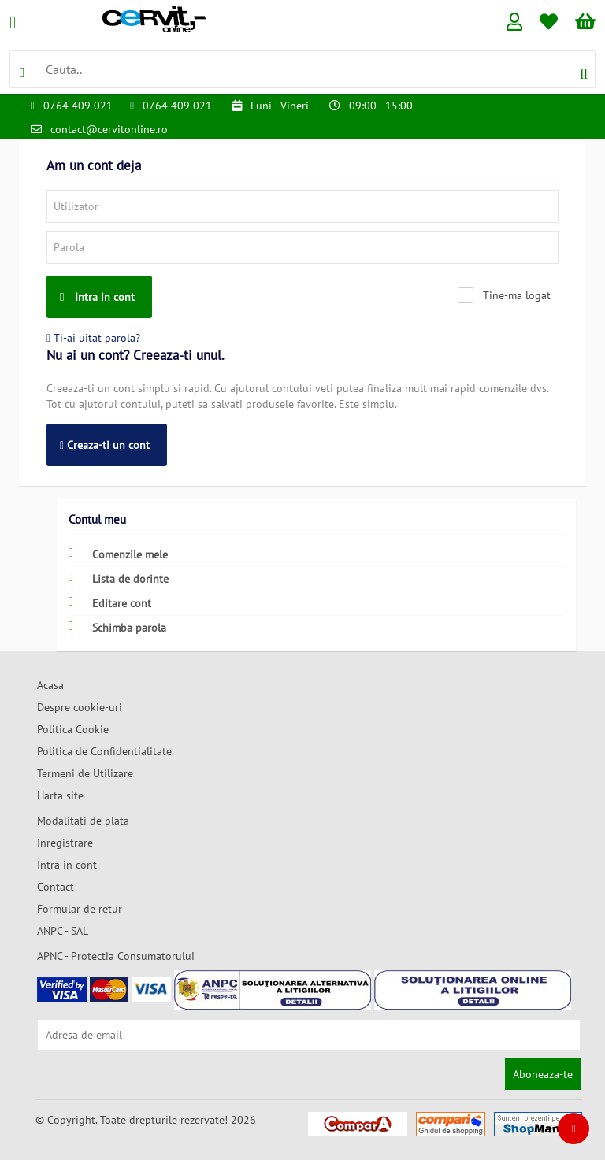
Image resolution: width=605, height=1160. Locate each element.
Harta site (60, 795)
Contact (55, 887)
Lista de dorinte (119, 578)
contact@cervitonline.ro (109, 129)
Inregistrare (65, 843)
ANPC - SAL (62, 931)
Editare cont (110, 602)
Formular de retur (79, 909)
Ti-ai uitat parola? (93, 338)
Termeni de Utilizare (85, 773)
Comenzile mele (118, 554)
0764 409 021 (78, 105)
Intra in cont (97, 297)
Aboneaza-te (543, 1074)
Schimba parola (117, 627)
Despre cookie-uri (79, 707)
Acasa (50, 685)
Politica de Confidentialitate (104, 751)
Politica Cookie (73, 729)
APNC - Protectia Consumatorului (116, 956)
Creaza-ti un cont (105, 445)
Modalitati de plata (83, 820)
